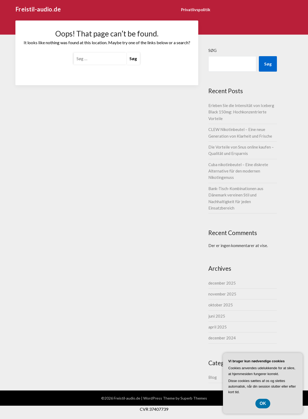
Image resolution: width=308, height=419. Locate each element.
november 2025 (222, 293)
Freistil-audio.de (38, 9)
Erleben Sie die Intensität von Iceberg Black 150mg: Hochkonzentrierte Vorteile (241, 112)
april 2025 (217, 326)
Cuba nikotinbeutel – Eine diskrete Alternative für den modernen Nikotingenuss (238, 171)
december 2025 (222, 283)
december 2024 (222, 337)
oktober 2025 (220, 304)
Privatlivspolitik (195, 9)
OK (263, 403)
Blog (212, 377)
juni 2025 (216, 316)
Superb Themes (193, 398)
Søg (212, 50)
